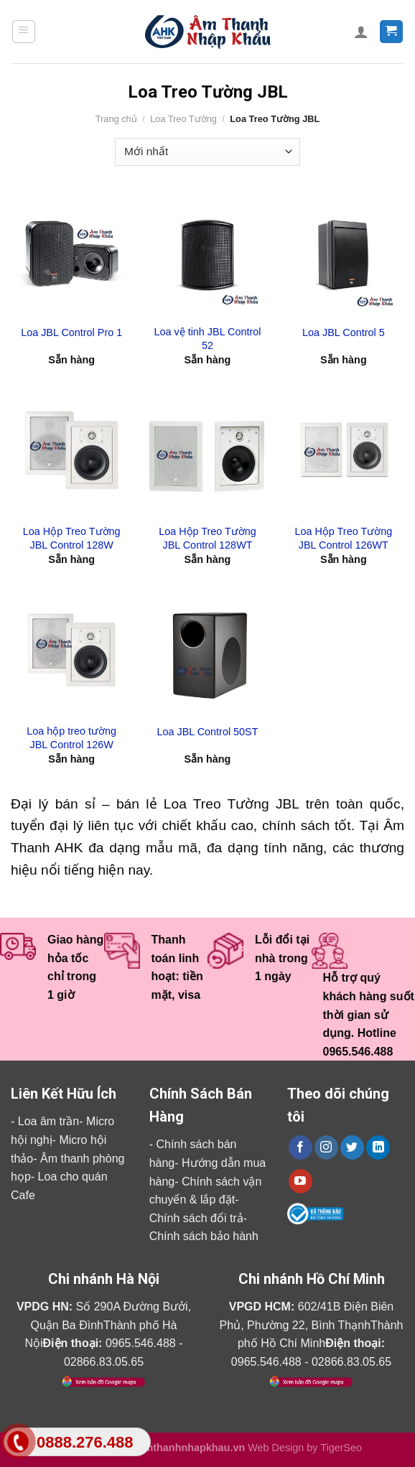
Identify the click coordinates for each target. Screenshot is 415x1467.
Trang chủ (116, 118)
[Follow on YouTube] (300, 1181)
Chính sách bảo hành (203, 1236)
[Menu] (24, 31)
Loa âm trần (48, 1121)
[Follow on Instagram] (326, 1147)
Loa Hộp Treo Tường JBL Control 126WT (343, 538)
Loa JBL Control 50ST (207, 731)
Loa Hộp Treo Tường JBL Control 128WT (207, 538)
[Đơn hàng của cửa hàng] (207, 152)
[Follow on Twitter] (352, 1147)
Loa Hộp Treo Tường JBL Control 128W (72, 538)
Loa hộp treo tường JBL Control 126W (71, 737)
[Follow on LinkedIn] (378, 1147)
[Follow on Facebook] (300, 1147)
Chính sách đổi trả (196, 1218)
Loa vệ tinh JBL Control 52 (207, 338)
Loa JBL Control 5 (343, 332)
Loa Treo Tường (183, 118)
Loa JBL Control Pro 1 (71, 332)
